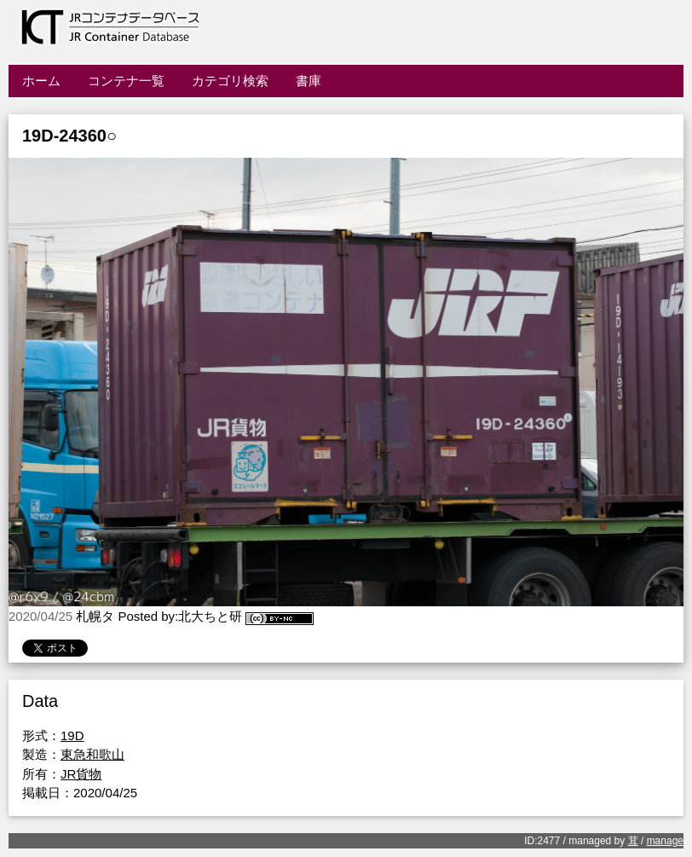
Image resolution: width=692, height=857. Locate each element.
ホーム (41, 80)
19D (72, 735)
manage (665, 841)
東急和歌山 (92, 754)
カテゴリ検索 (230, 80)
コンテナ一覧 (126, 80)
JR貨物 (81, 774)
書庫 (308, 80)
